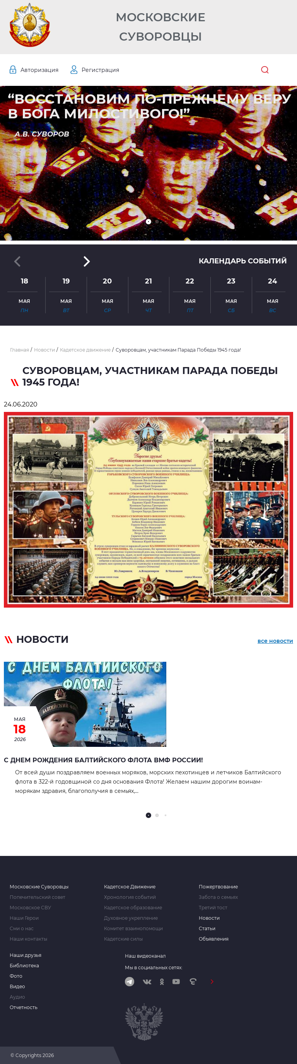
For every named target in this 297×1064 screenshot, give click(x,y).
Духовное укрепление (131, 918)
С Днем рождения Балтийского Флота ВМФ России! (103, 760)
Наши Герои (24, 918)
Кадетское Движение (129, 887)
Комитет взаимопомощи (133, 928)
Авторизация (39, 70)
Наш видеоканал (145, 956)
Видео (17, 986)
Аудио (17, 997)
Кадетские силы (123, 939)
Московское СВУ (30, 907)
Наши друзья (25, 955)
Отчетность (24, 1007)
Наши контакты (28, 939)
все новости (275, 640)
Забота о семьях (218, 897)
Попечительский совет (37, 897)
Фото (16, 976)
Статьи (207, 928)
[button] (148, 221)
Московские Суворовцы (160, 27)
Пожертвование (218, 887)
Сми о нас (22, 928)
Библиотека (24, 965)
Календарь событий (243, 261)
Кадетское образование (133, 907)
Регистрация (100, 70)
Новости (209, 918)
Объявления (214, 939)
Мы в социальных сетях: (154, 967)
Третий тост (213, 907)
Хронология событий (130, 897)
